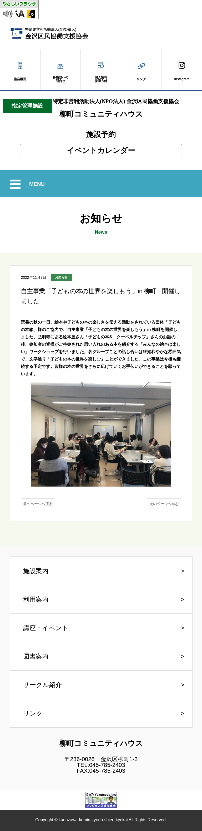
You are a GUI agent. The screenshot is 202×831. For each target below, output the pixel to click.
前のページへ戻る (38, 504)
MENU (37, 184)
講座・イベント (45, 627)
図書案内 (35, 656)
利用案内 (35, 599)
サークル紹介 (42, 684)
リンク (33, 713)
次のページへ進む (164, 504)
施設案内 (35, 570)
